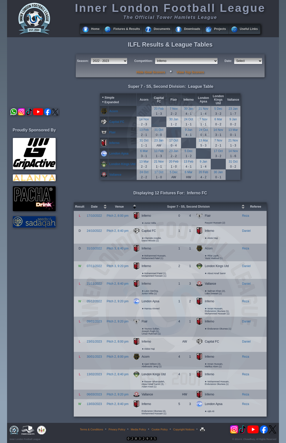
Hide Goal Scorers (150, 72)
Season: (83, 61)
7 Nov (173, 108)
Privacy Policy (117, 429)
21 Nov (203, 108)
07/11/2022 (94, 266)
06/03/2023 (94, 394)
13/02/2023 (94, 374)
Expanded (111, 102)
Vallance (233, 99)
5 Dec (218, 108)
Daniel (246, 231)
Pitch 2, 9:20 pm (118, 301)
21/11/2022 (94, 283)
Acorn (144, 99)
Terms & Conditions (91, 429)
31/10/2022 (94, 248)
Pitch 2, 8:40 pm (118, 231)
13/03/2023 (94, 404)
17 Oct (173, 140)
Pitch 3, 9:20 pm (118, 266)
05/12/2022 (94, 301)
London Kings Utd (218, 99)
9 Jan (233, 119)
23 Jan (233, 108)
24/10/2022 (94, 231)
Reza (245, 215)
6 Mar (218, 119)
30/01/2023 (94, 356)
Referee (255, 206)
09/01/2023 (94, 321)
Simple (109, 97)
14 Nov (144, 119)
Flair (173, 99)
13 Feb (144, 130)
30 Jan (188, 108)
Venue (119, 206)
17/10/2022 (94, 215)
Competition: (143, 61)
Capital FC (159, 99)
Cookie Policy (160, 429)
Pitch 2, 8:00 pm (118, 215)
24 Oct (188, 119)
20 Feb (158, 108)
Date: (228, 61)
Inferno (189, 99)
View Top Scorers (190, 72)
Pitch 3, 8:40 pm (118, 248)
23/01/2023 (94, 341)
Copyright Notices (183, 429)
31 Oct (158, 130)
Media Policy (138, 429)
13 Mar (233, 130)
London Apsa (203, 99)
